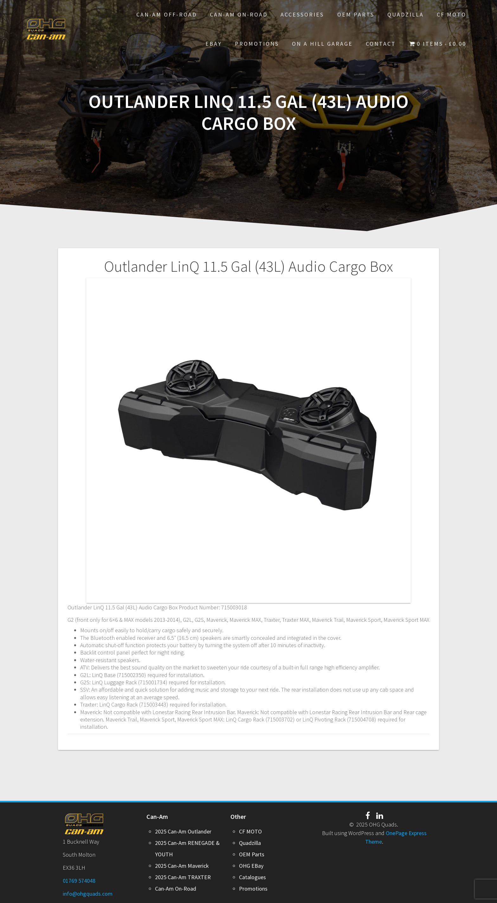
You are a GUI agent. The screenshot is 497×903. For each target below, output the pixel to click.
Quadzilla (405, 14)
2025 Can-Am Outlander (183, 831)
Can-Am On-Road (239, 14)
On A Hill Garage (322, 43)
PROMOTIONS (257, 43)
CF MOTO (451, 14)
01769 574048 (79, 880)
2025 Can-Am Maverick (182, 865)
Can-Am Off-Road (166, 14)
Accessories (302, 14)
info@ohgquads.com (88, 893)
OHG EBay (251, 865)
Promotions (253, 888)
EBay (213, 43)
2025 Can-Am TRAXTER (183, 877)
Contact (381, 43)
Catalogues (252, 877)
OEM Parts (355, 14)
